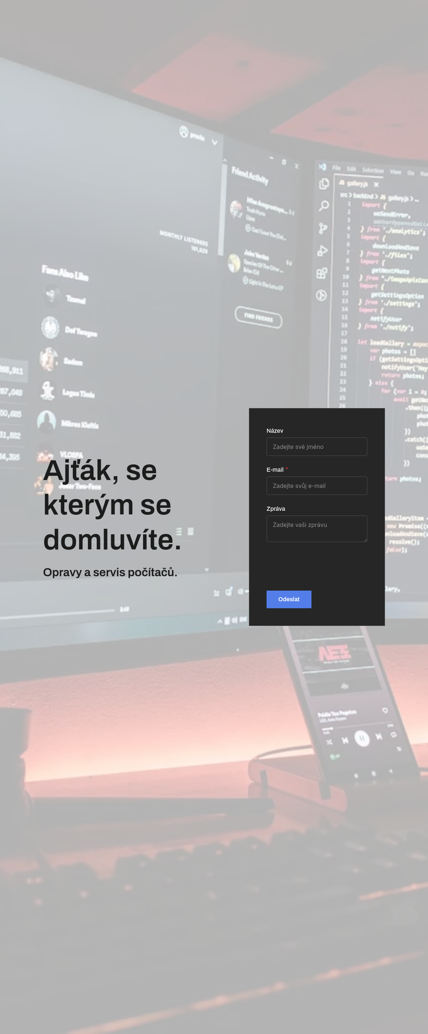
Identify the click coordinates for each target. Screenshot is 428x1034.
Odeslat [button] (289, 599)
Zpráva (276, 509)
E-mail (275, 470)
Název (275, 431)
